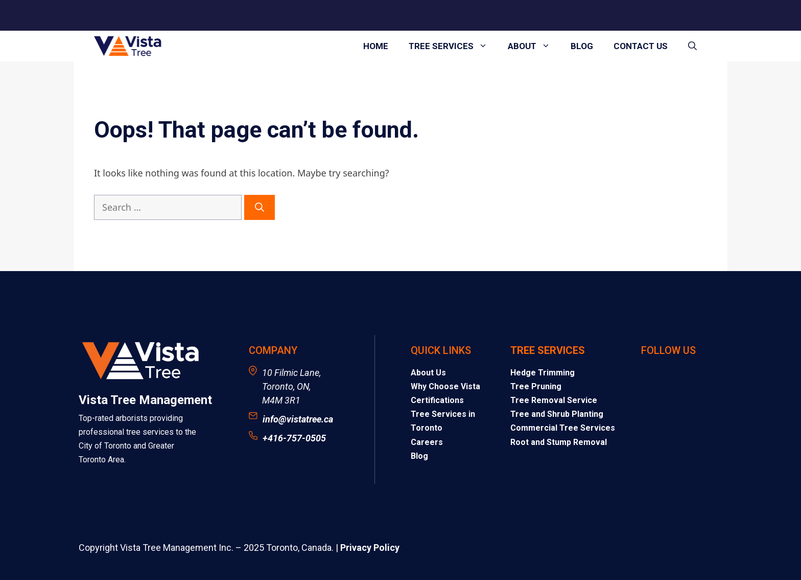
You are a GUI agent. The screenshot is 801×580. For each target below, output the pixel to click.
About (534, 46)
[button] (692, 46)
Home (375, 46)
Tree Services (453, 46)
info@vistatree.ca (298, 419)
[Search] (259, 207)
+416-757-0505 (294, 438)
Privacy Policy (369, 547)
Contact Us (641, 46)
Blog (582, 46)
